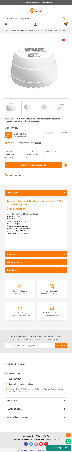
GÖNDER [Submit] (61, 345)
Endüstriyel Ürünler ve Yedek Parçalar (41, 151)
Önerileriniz (12, 270)
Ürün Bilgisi (12, 193)
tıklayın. (38, 143)
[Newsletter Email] (36, 345)
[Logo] (36, 10)
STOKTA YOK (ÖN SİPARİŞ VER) (33, 165)
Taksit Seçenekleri (16, 262)
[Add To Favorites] (63, 40)
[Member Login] (35, 24)
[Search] (36, 18)
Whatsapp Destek (58, 447)
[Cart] (65, 24)
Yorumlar (11, 254)
